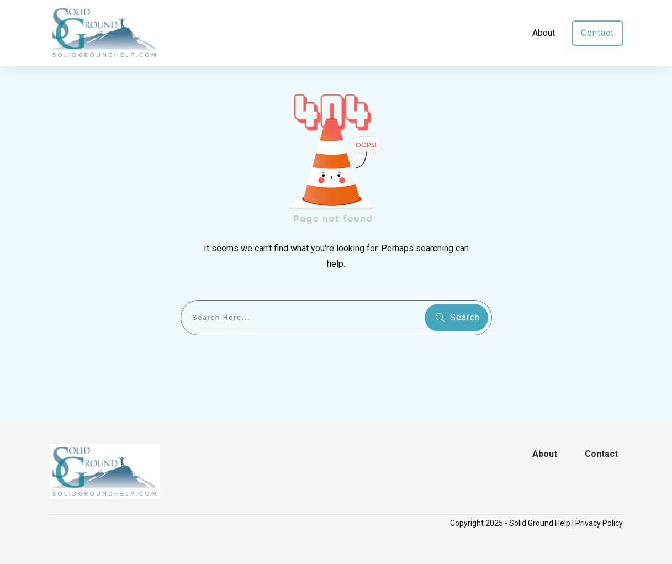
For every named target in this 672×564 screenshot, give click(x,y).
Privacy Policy (599, 523)
